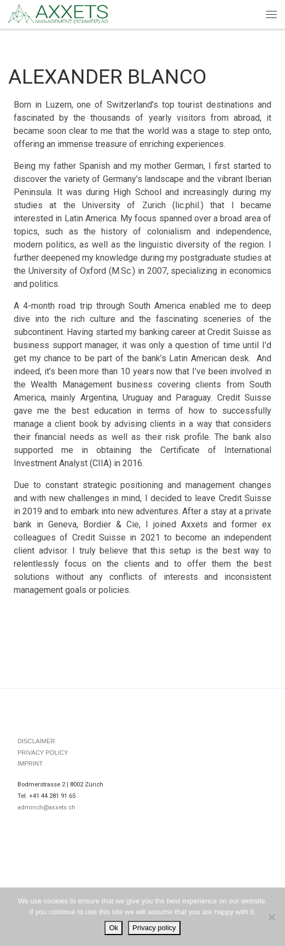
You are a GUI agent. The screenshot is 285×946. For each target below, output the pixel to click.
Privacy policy (154, 928)
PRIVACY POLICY (43, 752)
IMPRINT (30, 763)
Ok (113, 928)
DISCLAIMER (36, 741)
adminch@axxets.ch (46, 807)
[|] (58, 13)
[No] (271, 917)
